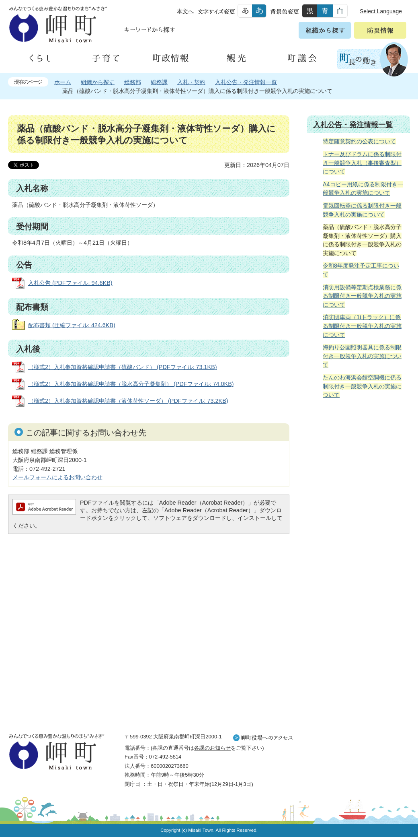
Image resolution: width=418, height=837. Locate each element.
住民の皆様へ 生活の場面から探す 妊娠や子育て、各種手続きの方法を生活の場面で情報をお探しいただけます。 (358, 492)
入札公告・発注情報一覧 (246, 82)
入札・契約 (191, 82)
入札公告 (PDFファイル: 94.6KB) (70, 283)
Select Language (381, 11)
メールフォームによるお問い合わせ (57, 477)
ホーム (62, 82)
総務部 (132, 82)
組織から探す (98, 82)
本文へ (185, 11)
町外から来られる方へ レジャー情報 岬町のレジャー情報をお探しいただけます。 (358, 609)
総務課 (159, 82)
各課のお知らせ (212, 748)
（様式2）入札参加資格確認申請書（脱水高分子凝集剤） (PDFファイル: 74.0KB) (131, 384)
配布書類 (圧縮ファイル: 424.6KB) (71, 325)
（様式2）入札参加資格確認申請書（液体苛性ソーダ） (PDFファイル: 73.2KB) (128, 401)
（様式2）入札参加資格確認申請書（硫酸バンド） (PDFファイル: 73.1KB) (122, 367)
